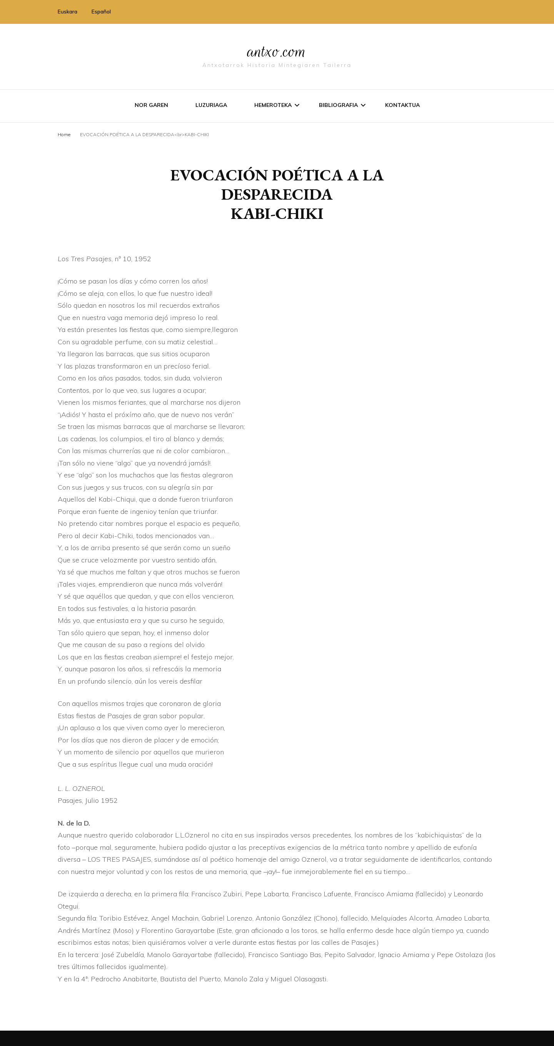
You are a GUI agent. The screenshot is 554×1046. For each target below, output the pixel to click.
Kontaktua (402, 105)
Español (101, 11)
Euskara (67, 11)
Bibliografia (338, 105)
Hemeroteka (273, 105)
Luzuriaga (211, 105)
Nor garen (151, 105)
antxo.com (277, 50)
